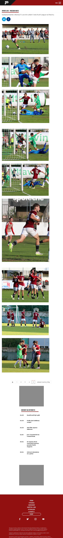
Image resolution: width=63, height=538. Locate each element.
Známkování (31, 505)
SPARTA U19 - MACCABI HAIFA (10, 11)
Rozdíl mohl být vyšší (33, 415)
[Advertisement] (31, 396)
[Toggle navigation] (58, 2)
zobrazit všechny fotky (43, 382)
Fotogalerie (31, 510)
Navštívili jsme (31, 507)
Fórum (31, 501)
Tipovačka (31, 503)
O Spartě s (31, 512)
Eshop (31, 514)
